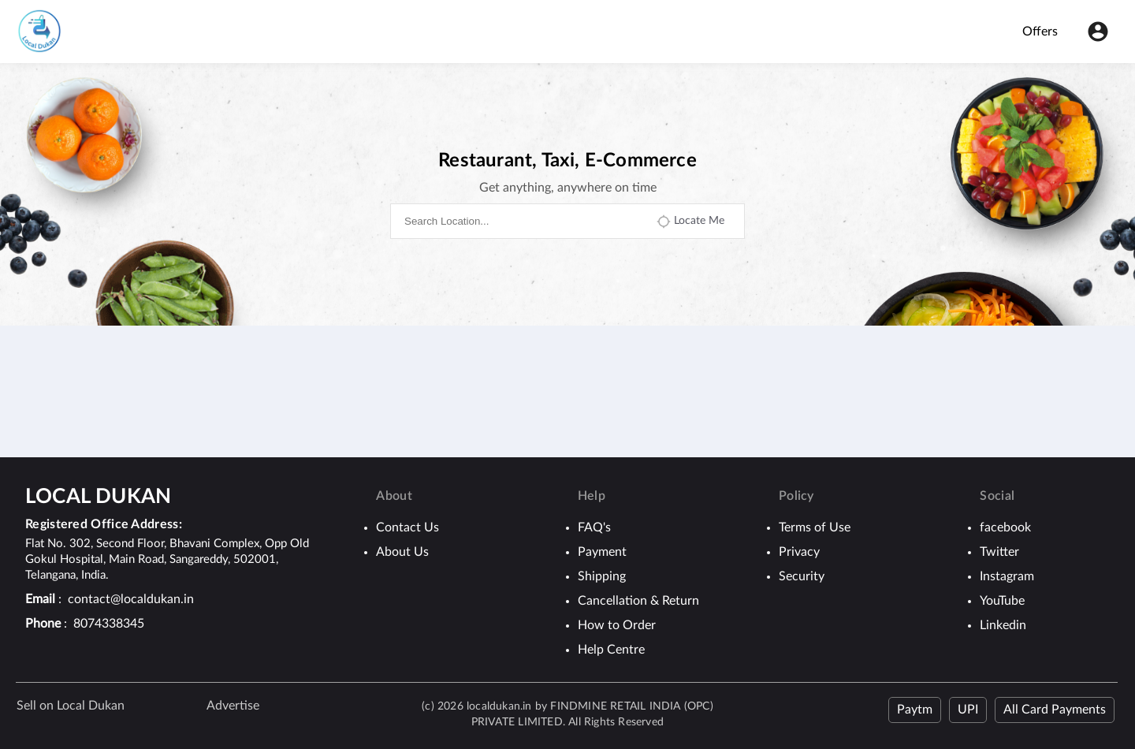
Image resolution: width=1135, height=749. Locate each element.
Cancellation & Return (638, 600)
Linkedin (1003, 625)
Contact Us (407, 527)
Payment (602, 552)
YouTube (1002, 600)
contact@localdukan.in (131, 599)
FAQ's (594, 527)
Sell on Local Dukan (71, 705)
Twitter (999, 552)
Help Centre (611, 649)
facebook (1005, 527)
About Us (402, 552)
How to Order (617, 625)
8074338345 (108, 623)
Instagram (1007, 576)
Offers (1040, 31)
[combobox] (522, 221)
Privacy (799, 552)
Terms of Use (814, 527)
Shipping (602, 576)
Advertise (233, 705)
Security (801, 576)
